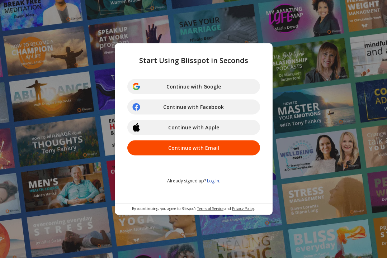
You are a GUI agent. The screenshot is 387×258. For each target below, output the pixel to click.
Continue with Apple (175, 127)
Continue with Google (176, 86)
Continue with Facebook (178, 107)
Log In (213, 181)
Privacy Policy (243, 208)
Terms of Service (210, 208)
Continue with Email (193, 147)
